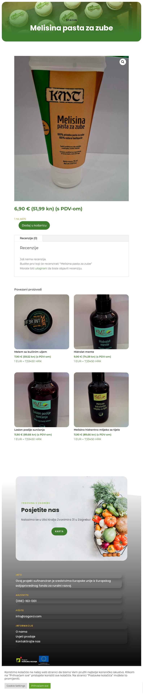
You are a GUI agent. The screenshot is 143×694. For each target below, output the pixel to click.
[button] (123, 62)
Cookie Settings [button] (16, 685)
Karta (59, 531)
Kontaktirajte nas (28, 641)
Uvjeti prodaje (25, 636)
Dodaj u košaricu (34, 225)
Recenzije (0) (28, 238)
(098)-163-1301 (26, 601)
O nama (21, 632)
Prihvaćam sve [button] (39, 685)
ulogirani (41, 268)
